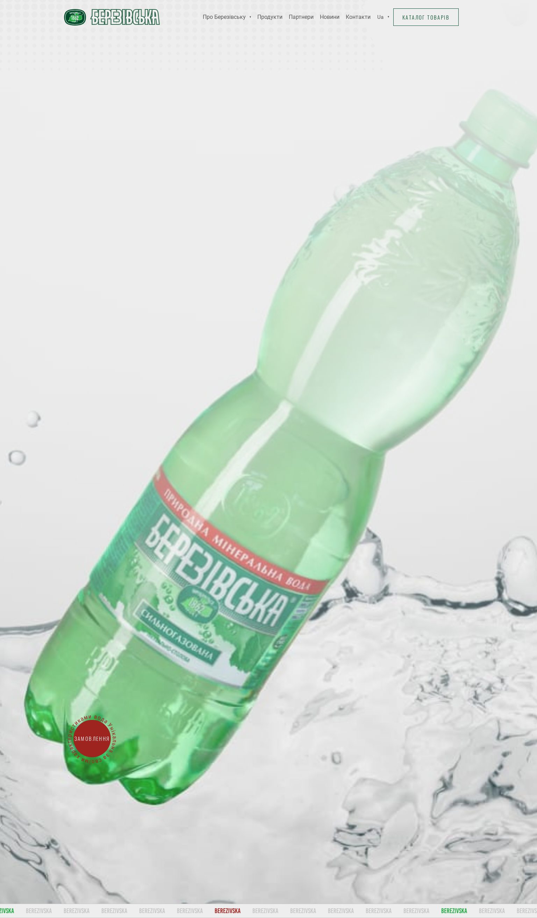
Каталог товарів (425, 17)
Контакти (358, 17)
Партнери (301, 17)
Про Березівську (224, 17)
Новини (329, 17)
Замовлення (92, 738)
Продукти (269, 17)
